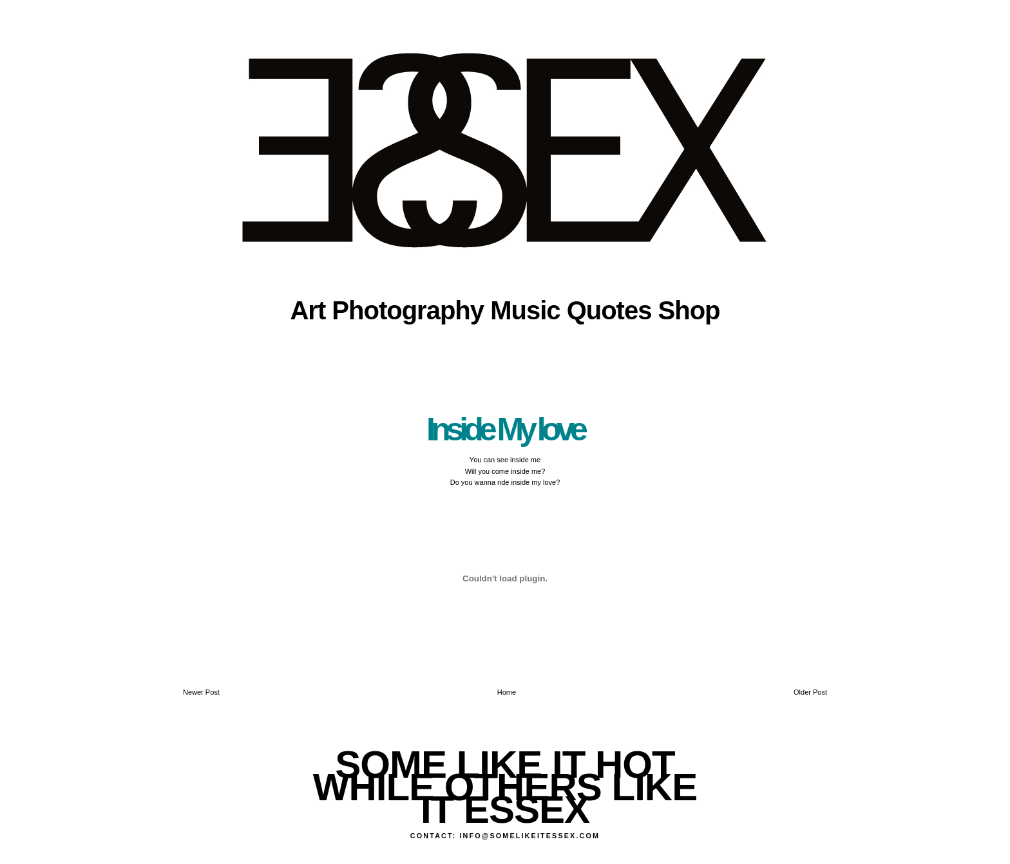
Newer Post (201, 692)
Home (506, 692)
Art (307, 310)
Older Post (810, 692)
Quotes (609, 310)
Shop (689, 310)
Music (525, 310)
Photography (408, 310)
